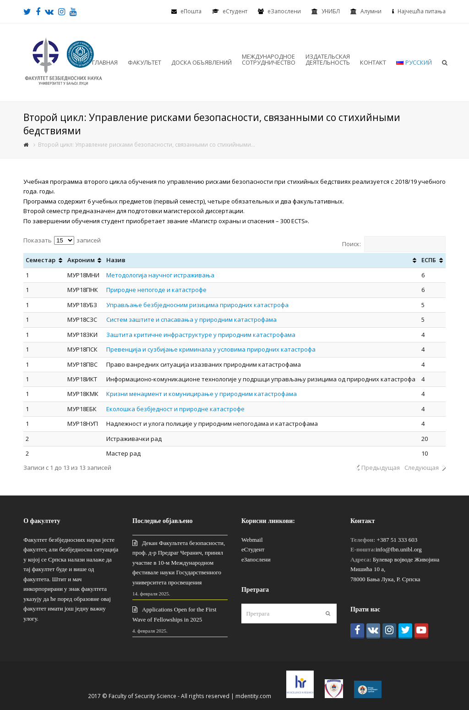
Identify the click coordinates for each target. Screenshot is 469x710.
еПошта (191, 11)
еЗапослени (284, 11)
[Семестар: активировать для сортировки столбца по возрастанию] (44, 260)
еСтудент (252, 549)
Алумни (371, 11)
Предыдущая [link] (380, 467)
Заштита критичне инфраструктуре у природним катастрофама (200, 334)
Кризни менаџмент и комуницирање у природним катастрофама (201, 394)
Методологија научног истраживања (161, 275)
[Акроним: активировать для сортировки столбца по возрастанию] (84, 260)
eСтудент (235, 11)
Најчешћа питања (422, 11)
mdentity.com (253, 696)
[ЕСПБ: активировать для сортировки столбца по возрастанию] (432, 260)
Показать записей (62, 240)
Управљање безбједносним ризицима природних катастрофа (197, 305)
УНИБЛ (331, 11)
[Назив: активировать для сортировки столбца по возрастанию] (261, 260)
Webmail (252, 539)
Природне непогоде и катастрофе (157, 290)
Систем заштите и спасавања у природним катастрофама (192, 319)
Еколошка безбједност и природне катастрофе (175, 409)
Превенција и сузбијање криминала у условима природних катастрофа (211, 349)
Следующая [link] (421, 467)
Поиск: (394, 244)
